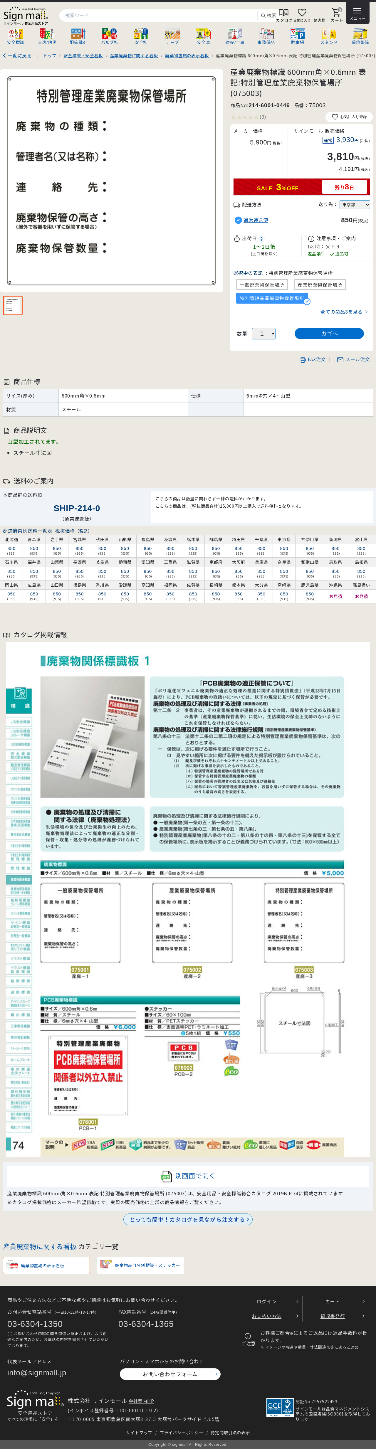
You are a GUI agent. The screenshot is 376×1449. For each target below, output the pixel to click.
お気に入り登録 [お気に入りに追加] (349, 117)
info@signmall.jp (36, 1373)
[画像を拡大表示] (111, 180)
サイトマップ (139, 1432)
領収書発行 (332, 1316)
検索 (268, 15)
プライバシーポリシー (181, 1432)
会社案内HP (141, 1401)
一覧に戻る (19, 55)
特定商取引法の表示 (230, 1432)
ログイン (266, 1301)
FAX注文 (312, 359)
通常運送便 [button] (256, 220)
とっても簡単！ (187, 1219)
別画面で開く (188, 1176)
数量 (242, 333)
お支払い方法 (266, 1316)
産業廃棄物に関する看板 (40, 1246)
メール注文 (353, 359)
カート (332, 1301)
